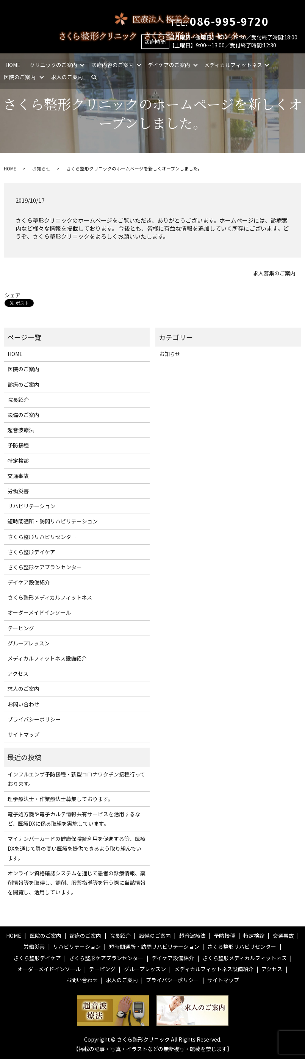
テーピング (21, 628)
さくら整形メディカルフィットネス (50, 597)
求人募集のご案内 (274, 273)
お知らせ (41, 168)
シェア (12, 295)
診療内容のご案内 (113, 64)
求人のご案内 (67, 76)
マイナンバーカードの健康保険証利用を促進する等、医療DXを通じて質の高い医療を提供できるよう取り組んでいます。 (76, 848)
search (97, 76)
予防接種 (18, 445)
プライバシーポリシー (34, 719)
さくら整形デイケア (31, 552)
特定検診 (18, 460)
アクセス (18, 673)
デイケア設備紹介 (29, 582)
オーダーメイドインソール (39, 612)
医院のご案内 (20, 76)
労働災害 (18, 491)
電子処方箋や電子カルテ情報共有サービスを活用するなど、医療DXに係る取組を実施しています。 (74, 818)
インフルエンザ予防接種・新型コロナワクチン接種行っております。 (76, 778)
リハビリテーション (31, 506)
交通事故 (18, 476)
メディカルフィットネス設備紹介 (47, 658)
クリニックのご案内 (53, 64)
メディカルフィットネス (234, 64)
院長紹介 (18, 399)
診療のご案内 (23, 384)
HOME (12, 64)
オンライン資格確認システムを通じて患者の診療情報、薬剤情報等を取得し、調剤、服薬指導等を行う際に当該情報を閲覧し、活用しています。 (76, 882)
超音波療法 (21, 430)
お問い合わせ (23, 704)
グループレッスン (29, 643)
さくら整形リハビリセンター (42, 536)
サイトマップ (23, 734)
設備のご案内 (23, 415)
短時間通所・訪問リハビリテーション (53, 521)
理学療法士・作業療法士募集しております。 (60, 799)
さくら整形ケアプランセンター (45, 567)
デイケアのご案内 (169, 64)
